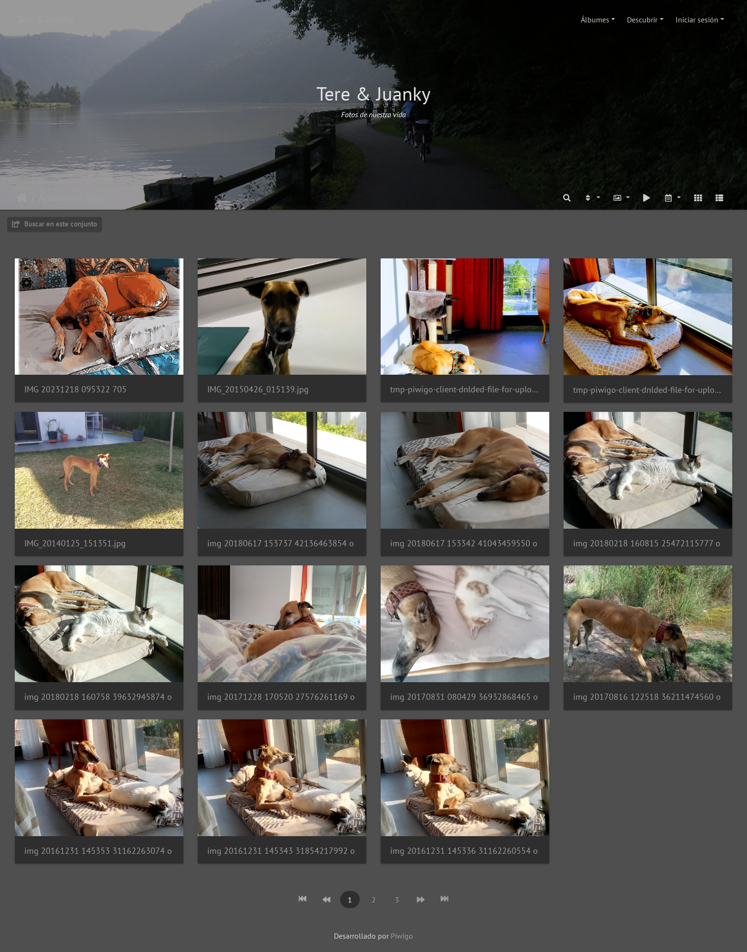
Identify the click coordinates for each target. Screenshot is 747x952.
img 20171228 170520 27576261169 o (281, 697)
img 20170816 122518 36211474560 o (647, 697)
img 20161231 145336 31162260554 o (464, 851)
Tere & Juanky (45, 19)
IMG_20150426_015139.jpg (258, 389)
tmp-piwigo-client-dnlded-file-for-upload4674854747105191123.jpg (648, 390)
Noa (95, 198)
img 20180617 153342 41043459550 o (463, 543)
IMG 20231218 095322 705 (75, 389)
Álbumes (595, 19)
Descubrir (642, 19)
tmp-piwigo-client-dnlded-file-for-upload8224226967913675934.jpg (465, 389)
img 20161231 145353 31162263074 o (98, 851)
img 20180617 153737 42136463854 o (280, 543)
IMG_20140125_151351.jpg (75, 543)
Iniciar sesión (697, 19)
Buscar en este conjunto (54, 223)
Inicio (22, 198)
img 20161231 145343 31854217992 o (281, 851)
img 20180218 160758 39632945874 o (98, 697)
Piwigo (402, 936)
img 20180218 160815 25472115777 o (646, 543)
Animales (57, 198)
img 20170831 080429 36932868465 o (464, 697)
